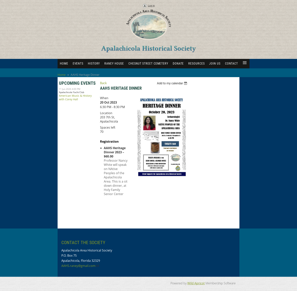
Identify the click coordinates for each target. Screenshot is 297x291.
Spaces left (107, 127)
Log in (151, 5)
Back (103, 83)
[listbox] (172, 83)
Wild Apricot (196, 283)
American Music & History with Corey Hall (75, 97)
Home (62, 75)
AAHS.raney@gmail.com (78, 266)
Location (106, 113)
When (104, 98)
